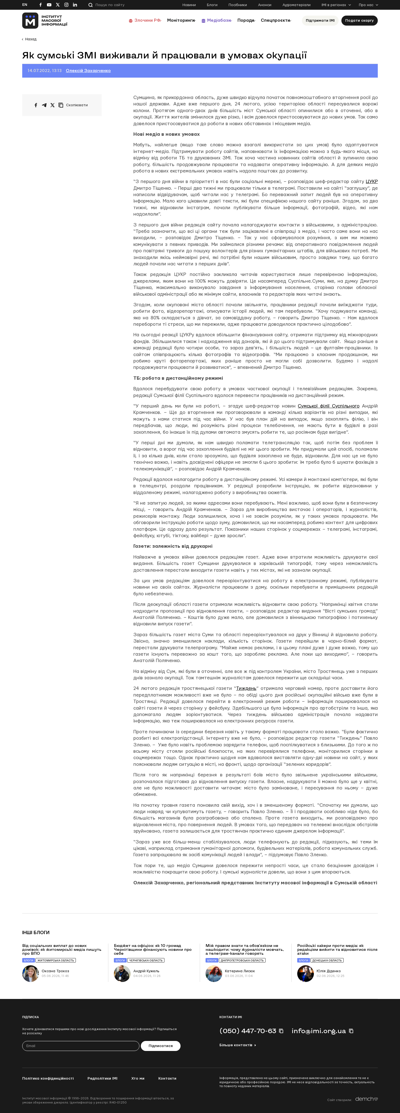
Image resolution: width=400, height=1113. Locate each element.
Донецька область (327, 960)
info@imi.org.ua (319, 1030)
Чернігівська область (145, 960)
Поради (239, 20)
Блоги (212, 5)
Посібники (238, 5)
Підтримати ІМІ (320, 21)
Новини (189, 5)
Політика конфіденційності (48, 1078)
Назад (30, 39)
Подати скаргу (359, 21)
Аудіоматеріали (296, 5)
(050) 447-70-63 (247, 1030)
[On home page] (45, 21)
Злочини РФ (129, 20)
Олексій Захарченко (88, 71)
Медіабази (208, 20)
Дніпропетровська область (242, 960)
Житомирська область (56, 960)
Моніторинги (166, 20)
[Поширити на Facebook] (35, 105)
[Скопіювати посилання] (74, 105)
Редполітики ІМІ (103, 1078)
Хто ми (137, 1078)
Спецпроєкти (273, 20)
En (24, 5)
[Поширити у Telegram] (44, 105)
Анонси (264, 5)
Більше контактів (235, 1045)
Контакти (167, 1078)
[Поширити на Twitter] (52, 105)
